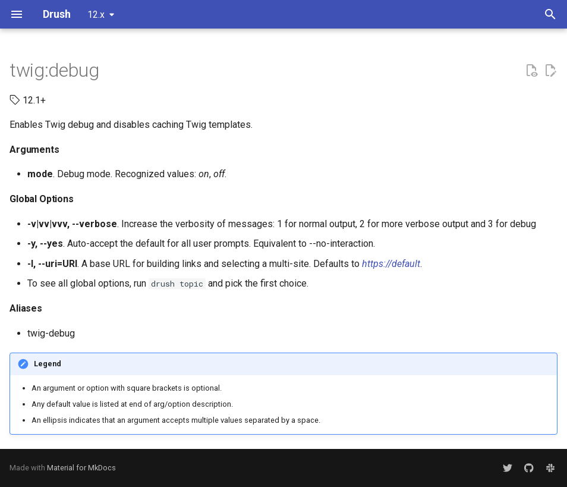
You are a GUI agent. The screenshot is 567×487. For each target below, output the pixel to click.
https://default (391, 263)
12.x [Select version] (96, 14)
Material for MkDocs (81, 467)
